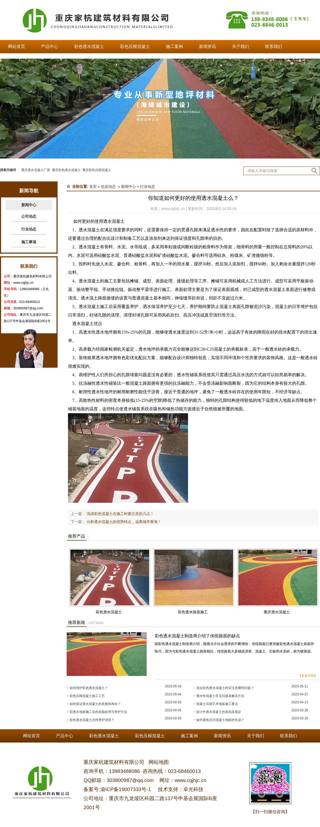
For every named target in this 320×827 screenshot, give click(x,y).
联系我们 (273, 46)
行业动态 (28, 229)
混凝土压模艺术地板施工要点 (217, 704)
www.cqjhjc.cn (23, 283)
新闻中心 (28, 205)
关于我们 (240, 46)
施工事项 (28, 242)
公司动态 (28, 216)
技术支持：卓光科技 (180, 789)
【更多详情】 (307, 676)
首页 (93, 186)
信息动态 (108, 186)
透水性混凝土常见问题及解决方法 (220, 696)
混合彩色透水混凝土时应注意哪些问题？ (225, 688)
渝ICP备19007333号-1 (125, 789)
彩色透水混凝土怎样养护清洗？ (92, 720)
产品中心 (49, 46)
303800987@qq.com (28, 308)
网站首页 (16, 46)
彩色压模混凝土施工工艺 (87, 696)
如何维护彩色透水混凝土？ (89, 688)
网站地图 (158, 762)
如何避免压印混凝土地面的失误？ (220, 720)
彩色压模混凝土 (135, 46)
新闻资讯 (207, 46)
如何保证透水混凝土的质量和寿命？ (95, 704)
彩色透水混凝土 (89, 46)
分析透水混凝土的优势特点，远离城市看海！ (123, 522)
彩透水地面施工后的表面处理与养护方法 (98, 712)
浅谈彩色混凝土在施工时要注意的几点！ (120, 514)
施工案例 (174, 46)
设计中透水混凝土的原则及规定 (218, 712)
